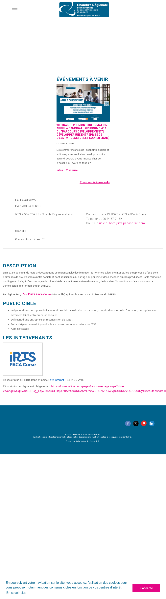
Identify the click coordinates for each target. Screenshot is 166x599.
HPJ (98, 441)
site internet (57, 380)
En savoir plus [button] (16, 592)
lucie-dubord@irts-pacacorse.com (122, 223)
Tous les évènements (95, 182)
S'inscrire (71, 170)
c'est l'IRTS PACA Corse (36, 294)
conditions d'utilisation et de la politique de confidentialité (106, 437)
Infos (60, 170)
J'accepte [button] (146, 588)
